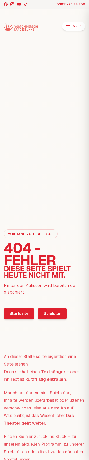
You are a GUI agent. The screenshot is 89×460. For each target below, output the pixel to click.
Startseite (18, 313)
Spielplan (52, 313)
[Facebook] (6, 4)
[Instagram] (12, 4)
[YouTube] (19, 4)
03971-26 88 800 (70, 4)
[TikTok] (26, 4)
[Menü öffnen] (73, 26)
